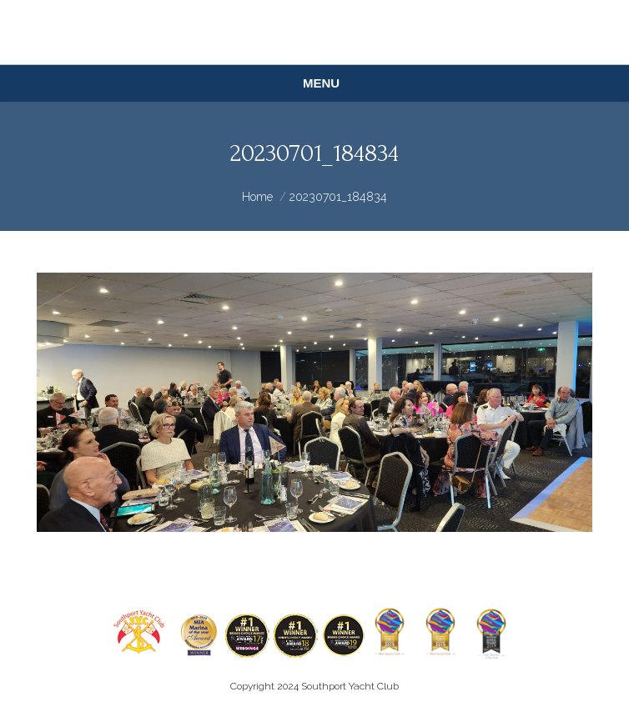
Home (257, 196)
